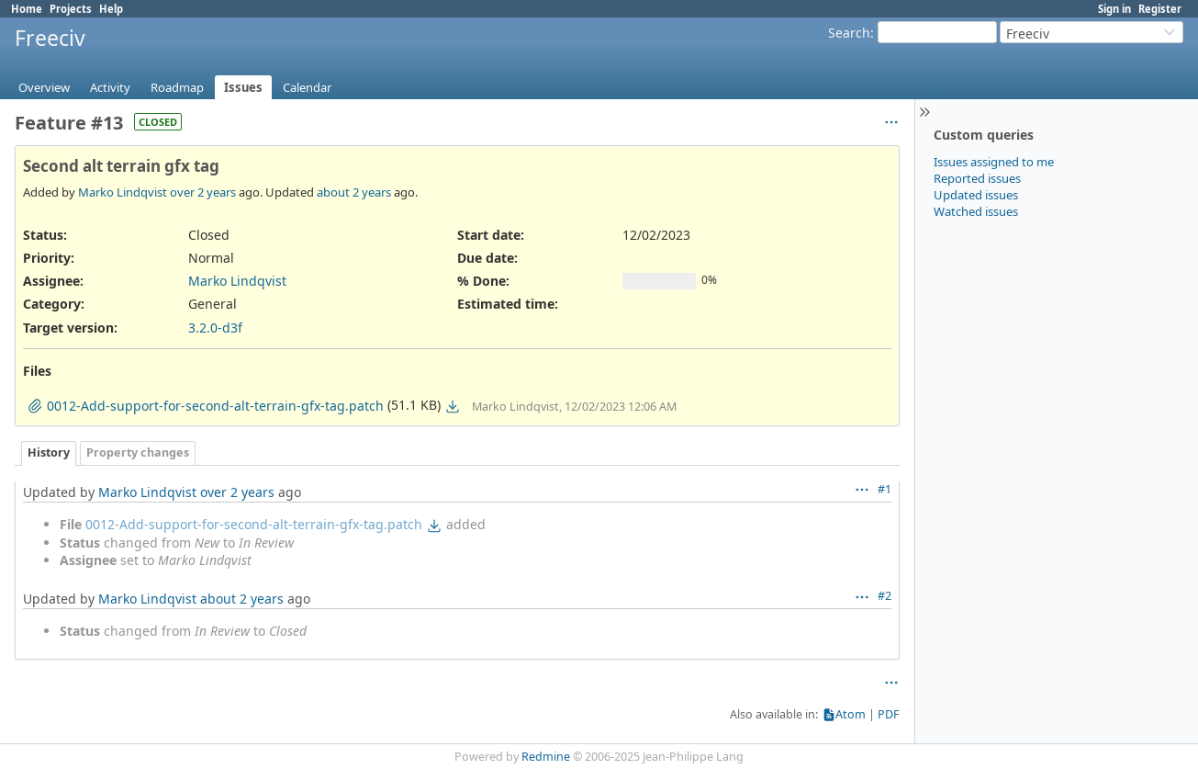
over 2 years (203, 192)
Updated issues (976, 195)
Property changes (137, 452)
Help (111, 9)
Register (1159, 9)
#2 (884, 596)
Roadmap (177, 87)
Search (849, 32)
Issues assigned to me (994, 161)
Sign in (1114, 9)
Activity (110, 87)
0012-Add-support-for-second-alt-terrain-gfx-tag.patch (253, 524)
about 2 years (354, 192)
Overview (44, 87)
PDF (889, 714)
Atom (850, 714)
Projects (71, 9)
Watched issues (976, 211)
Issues (243, 87)
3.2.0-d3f (215, 327)
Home (26, 9)
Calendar (307, 87)
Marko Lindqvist (122, 192)
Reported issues (977, 178)
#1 (884, 489)
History (49, 452)
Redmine (545, 756)
